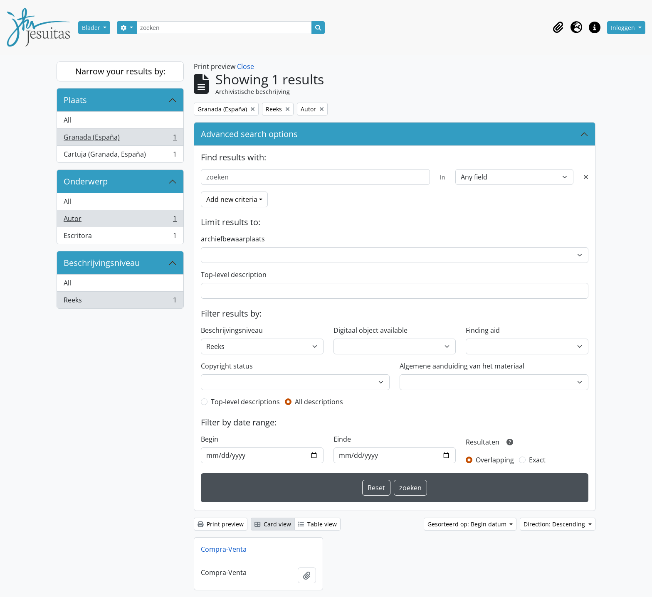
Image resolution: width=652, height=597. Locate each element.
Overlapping (495, 459)
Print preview (221, 524)
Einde (342, 439)
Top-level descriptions (245, 401)
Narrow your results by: (120, 71)
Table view (317, 524)
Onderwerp (86, 181)
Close (245, 66)
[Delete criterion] (585, 177)
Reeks (120, 301)
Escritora (120, 237)
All (67, 120)
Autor (120, 220)
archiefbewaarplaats (233, 238)
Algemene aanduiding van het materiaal (462, 366)
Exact (537, 459)
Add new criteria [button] (231, 199)
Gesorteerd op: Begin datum (467, 524)
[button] (558, 27)
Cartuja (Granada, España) (120, 155)
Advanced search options (249, 134)
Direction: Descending (555, 524)
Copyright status (227, 366)
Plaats (75, 100)
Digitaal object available (370, 330)
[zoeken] (224, 27)
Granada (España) (120, 139)
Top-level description (234, 274)
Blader (92, 28)
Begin (209, 439)
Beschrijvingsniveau (102, 262)
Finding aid (483, 330)
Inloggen (624, 28)
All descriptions (319, 401)
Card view (272, 524)
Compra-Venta (224, 549)
